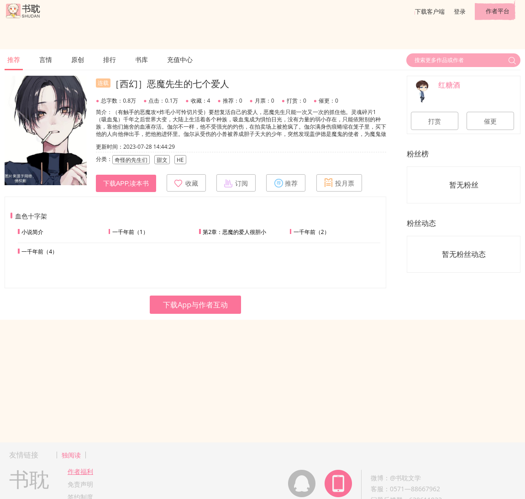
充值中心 (180, 59)
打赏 (434, 121)
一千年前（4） (39, 251)
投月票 (339, 182)
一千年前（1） (130, 232)
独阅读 (71, 455)
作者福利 (80, 471)
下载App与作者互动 (195, 305)
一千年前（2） (312, 232)
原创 (77, 59)
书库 (141, 59)
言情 (45, 59)
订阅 (236, 182)
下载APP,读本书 (126, 183)
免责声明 (80, 484)
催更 (490, 121)
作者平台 (497, 11)
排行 (109, 59)
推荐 (13, 59)
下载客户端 (430, 11)
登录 (460, 11)
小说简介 (32, 232)
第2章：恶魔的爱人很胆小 (234, 232)
